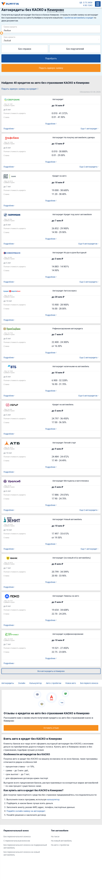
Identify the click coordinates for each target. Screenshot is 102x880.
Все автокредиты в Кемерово (51, 671)
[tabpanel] (26, 843)
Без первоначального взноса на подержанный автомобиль (25, 846)
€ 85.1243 (87, 5)
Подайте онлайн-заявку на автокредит (25, 811)
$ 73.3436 (87, 2)
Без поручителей (75, 48)
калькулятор (53, 799)
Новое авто (70, 683)
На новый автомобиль (61, 840)
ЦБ (80, 2)
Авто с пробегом (53, 683)
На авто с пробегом (60, 845)
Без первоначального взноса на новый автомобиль (22, 853)
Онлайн (21, 683)
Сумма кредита (10, 26)
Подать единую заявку (51, 68)
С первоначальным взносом (17, 840)
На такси (55, 836)
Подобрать (51, 58)
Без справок (24, 48)
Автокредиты (7, 683)
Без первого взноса (89, 683)
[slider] (1, 33)
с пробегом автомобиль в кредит (78, 17)
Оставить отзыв (51, 727)
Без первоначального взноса (17, 836)
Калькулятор (35, 683)
